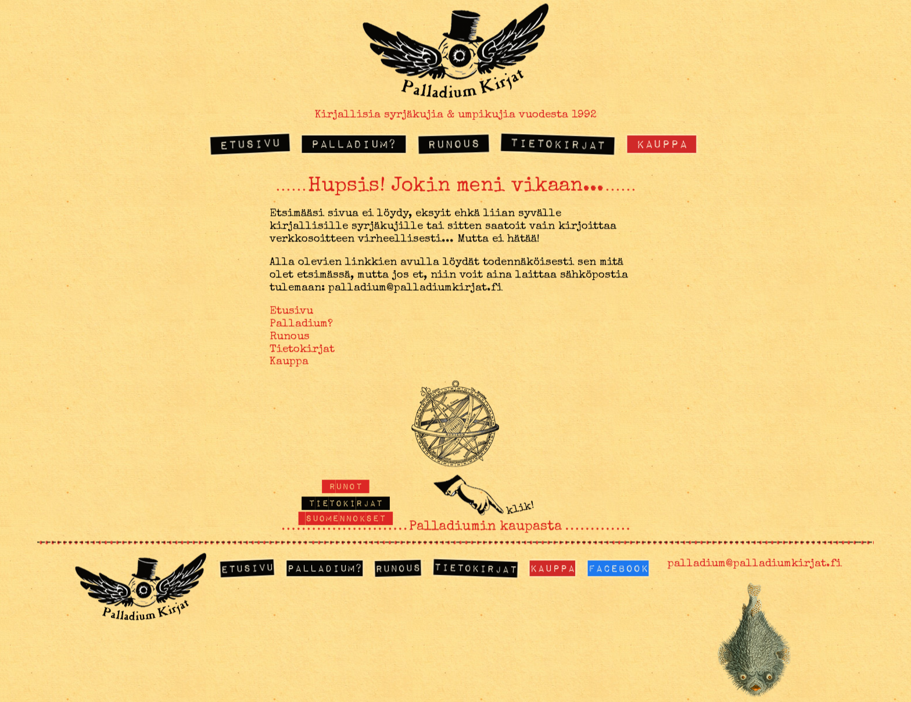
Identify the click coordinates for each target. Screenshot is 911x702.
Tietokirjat (558, 143)
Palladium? (354, 143)
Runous (453, 143)
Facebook (618, 568)
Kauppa (661, 143)
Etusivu (249, 143)
